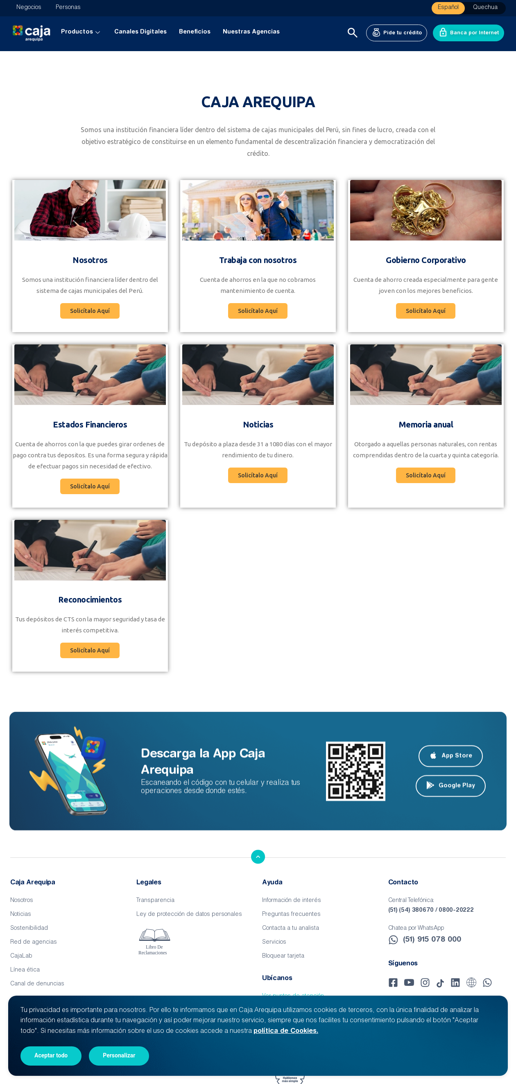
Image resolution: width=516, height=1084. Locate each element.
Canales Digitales (140, 32)
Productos (81, 32)
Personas (68, 8)
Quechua (485, 8)
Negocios (28, 8)
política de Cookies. (285, 1031)
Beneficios (194, 32)
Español (448, 8)
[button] (257, 311)
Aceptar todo (51, 1055)
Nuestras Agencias (251, 32)
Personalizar (119, 1055)
